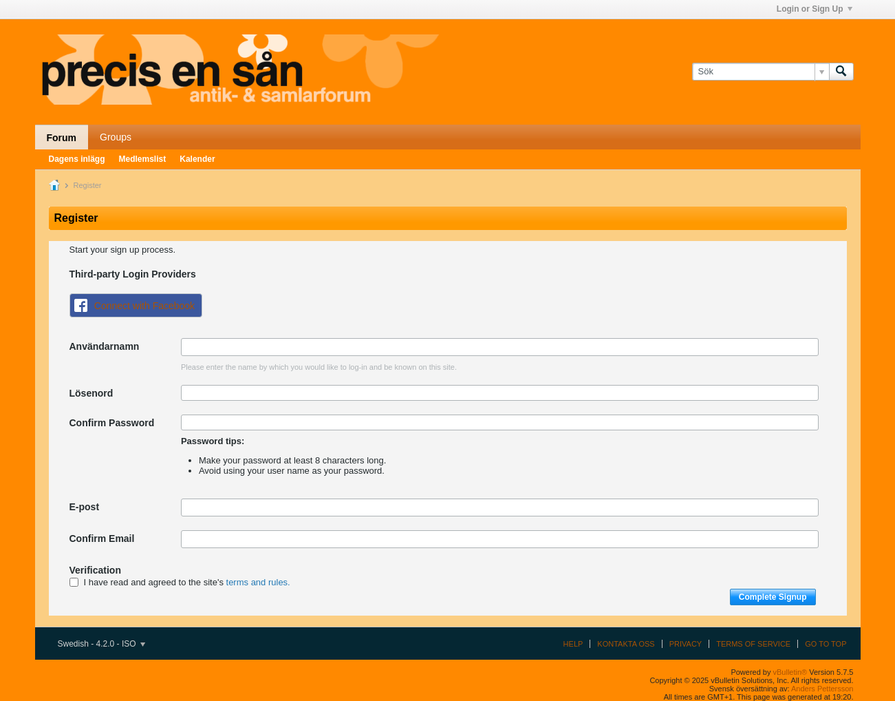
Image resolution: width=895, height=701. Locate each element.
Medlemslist (142, 159)
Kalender (197, 159)
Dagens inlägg (77, 159)
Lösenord (91, 393)
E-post (84, 506)
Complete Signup (773, 597)
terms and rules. (258, 582)
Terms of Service (753, 644)
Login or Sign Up (814, 9)
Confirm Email (102, 538)
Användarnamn (104, 346)
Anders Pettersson (822, 688)
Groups (115, 137)
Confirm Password (112, 422)
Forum (62, 137)
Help (573, 644)
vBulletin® (790, 672)
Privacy (685, 644)
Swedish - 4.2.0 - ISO (101, 644)
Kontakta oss (625, 644)
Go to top (825, 644)
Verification (95, 570)
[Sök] (760, 72)
